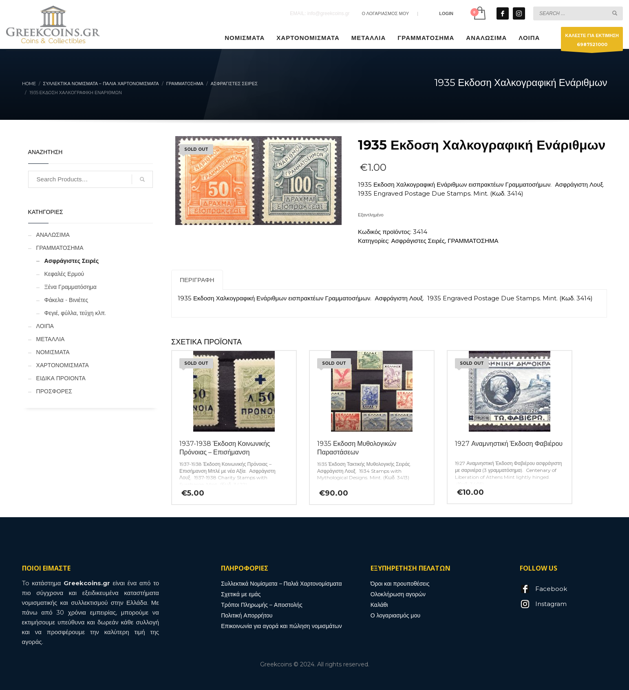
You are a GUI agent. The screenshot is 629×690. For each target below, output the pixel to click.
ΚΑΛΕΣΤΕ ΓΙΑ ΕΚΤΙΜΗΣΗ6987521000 (592, 42)
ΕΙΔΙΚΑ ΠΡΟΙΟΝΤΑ (61, 378)
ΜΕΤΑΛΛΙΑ (50, 339)
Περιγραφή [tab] (197, 280)
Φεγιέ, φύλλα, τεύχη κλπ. (75, 313)
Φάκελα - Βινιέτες (66, 300)
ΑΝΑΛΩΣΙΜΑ (53, 234)
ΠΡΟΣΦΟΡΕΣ (54, 391)
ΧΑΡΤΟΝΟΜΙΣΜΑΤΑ (62, 365)
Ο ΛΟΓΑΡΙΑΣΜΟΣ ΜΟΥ (385, 13)
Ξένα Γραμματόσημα (70, 287)
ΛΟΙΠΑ (45, 326)
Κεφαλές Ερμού (64, 274)
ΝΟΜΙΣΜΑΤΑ (53, 352)
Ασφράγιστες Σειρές (418, 241)
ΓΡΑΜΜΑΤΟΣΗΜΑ (473, 241)
